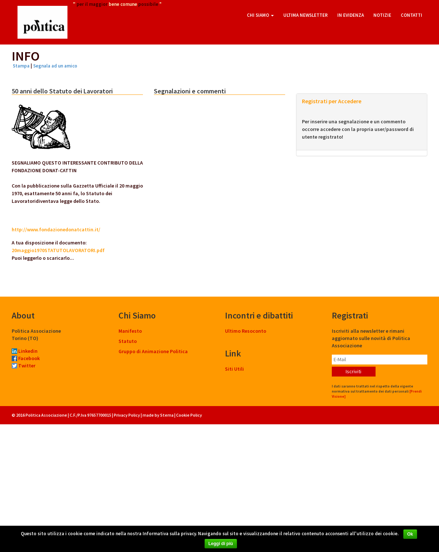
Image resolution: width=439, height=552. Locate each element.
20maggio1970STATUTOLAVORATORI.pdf (58, 250)
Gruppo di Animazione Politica (153, 351)
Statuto (128, 341)
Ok (410, 534)
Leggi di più (221, 543)
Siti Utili (234, 369)
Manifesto (130, 331)
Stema (167, 415)
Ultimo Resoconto (245, 331)
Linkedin (25, 351)
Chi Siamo (260, 15)
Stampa (21, 66)
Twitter (23, 365)
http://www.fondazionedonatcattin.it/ (56, 229)
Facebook (26, 358)
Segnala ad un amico (55, 66)
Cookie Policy (189, 415)
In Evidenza (350, 15)
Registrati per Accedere (331, 101)
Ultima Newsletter (305, 15)
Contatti (411, 15)
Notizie (382, 15)
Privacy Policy (127, 415)
